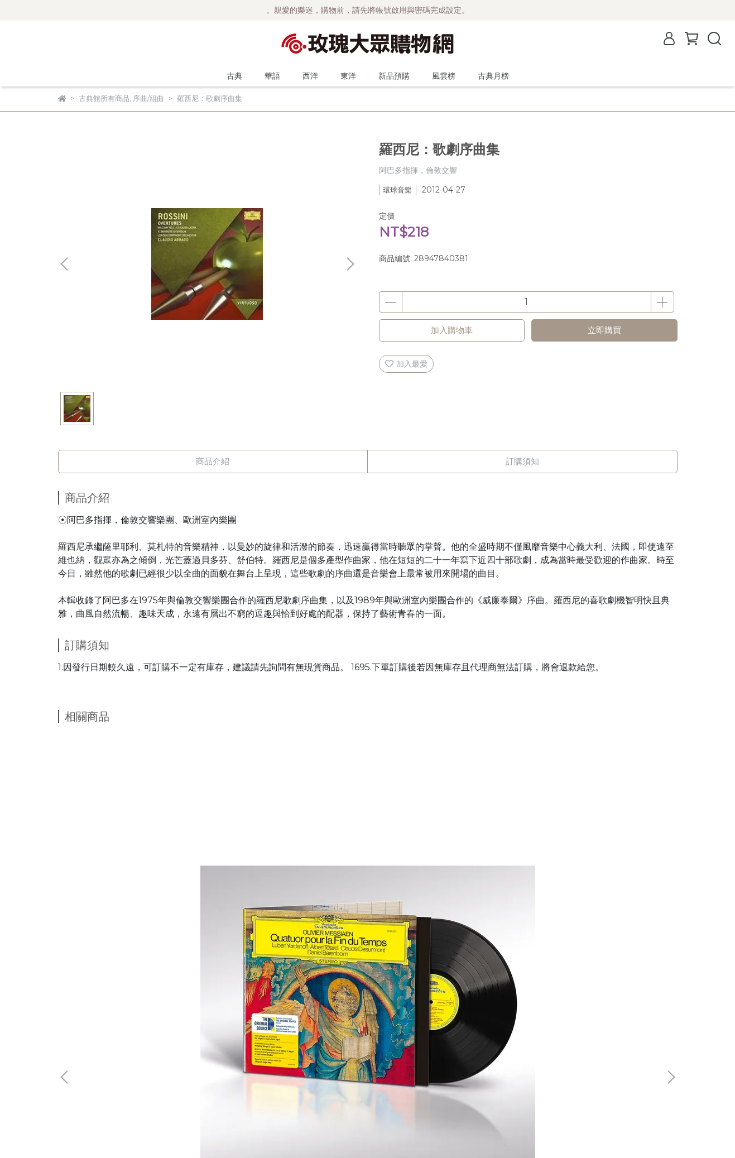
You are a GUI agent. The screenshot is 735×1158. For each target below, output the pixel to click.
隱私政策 (73, 1069)
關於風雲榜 (77, 1035)
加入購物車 (452, 330)
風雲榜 (443, 76)
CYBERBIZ (318, 1130)
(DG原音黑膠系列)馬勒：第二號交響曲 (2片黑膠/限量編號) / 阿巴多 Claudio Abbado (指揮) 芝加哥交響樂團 (291, 882)
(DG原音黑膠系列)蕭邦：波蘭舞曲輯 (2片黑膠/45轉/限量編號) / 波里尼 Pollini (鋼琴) (441, 882)
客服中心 (73, 1085)
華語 (272, 76)
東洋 (348, 76)
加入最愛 (406, 364)
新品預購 (394, 76)
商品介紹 (212, 461)
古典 (234, 76)
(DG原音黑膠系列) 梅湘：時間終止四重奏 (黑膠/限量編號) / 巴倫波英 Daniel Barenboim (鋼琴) (140, 882)
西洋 (310, 76)
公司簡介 (73, 1018)
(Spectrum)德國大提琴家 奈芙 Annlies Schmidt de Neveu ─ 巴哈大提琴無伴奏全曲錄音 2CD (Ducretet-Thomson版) (593, 882)
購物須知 (73, 1052)
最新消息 (73, 1002)
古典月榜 (493, 76)
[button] (350, 264)
